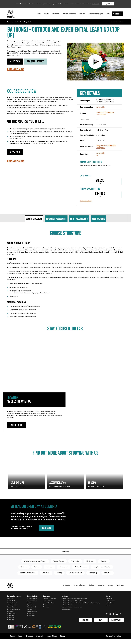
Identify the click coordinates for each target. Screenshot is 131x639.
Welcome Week (31, 607)
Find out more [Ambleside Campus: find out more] (16, 425)
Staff (100, 620)
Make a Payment (32, 611)
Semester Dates (31, 609)
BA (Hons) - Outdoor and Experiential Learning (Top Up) (63, 32)
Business (24, 567)
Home (9, 22)
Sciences (49, 567)
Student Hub (30, 613)
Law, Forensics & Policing (102, 567)
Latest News (109, 603)
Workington (120, 585)
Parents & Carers (48, 601)
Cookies (12, 636)
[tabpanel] (65, 276)
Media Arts (89, 561)
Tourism (36, 567)
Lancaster (101, 585)
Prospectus (100, 148)
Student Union (31, 615)
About (108, 14)
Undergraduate (26, 22)
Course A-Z (10, 615)
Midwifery (107, 573)
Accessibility (40, 636)
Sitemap (62, 636)
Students (86, 620)
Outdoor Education (80, 567)
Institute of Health (66, 605)
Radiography (93, 573)
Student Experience (69, 14)
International (56, 14)
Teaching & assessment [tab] (56, 218)
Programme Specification (106, 145)
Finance (29, 603)
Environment (64, 567)
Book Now (46, 528)
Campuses (10, 611)
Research (82, 14)
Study (39, 14)
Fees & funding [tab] (98, 218)
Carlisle (91, 585)
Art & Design (75, 561)
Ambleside (100, 107)
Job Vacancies (110, 601)
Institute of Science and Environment (105, 113)
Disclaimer (29, 636)
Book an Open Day (15, 69)
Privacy (20, 636)
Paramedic (46, 573)
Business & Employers (96, 14)
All (97, 155)
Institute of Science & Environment (71, 607)
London (110, 585)
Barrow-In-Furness (79, 585)
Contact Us (109, 599)
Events (46, 14)
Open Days (10, 599)
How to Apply (11, 601)
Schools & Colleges (48, 603)
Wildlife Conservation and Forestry (35, 561)
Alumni (45, 605)
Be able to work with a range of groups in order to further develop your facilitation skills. (37, 129)
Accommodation (12, 605)
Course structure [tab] (34, 218)
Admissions (10, 619)
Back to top (65, 551)
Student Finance (12, 603)
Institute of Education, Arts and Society (73, 601)
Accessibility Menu (118, 22)
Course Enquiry (11, 613)
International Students (13, 609)
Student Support (12, 607)
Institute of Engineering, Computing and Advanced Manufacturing (80, 603)
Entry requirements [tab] (79, 218)
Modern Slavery (52, 636)
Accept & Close (108, 4)
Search (117, 13)
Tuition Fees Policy (86, 201)
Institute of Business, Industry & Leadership (74, 599)
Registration (30, 605)
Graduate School (66, 609)
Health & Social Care (75, 573)
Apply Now (15, 61)
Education (104, 561)
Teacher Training (58, 561)
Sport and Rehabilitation (27, 573)
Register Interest (35, 61)
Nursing (59, 573)
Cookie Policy (96, 4)
